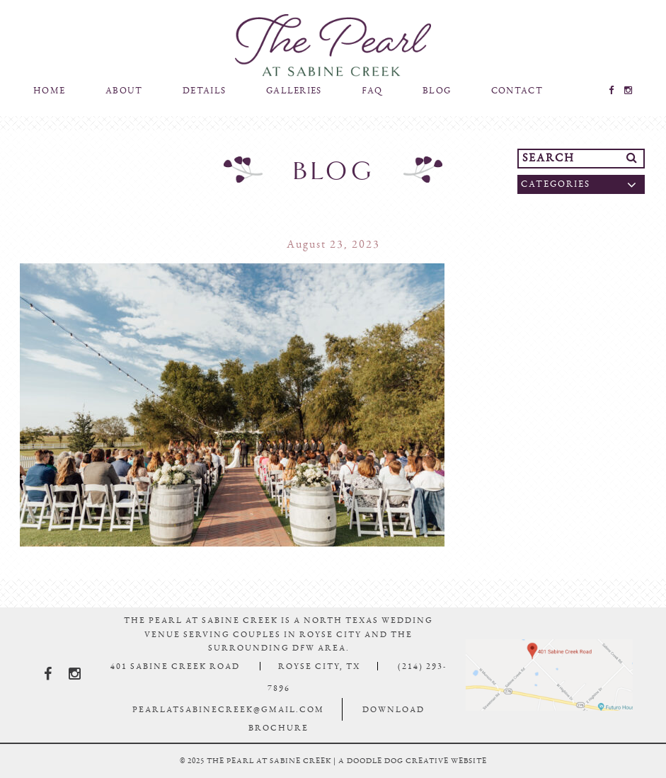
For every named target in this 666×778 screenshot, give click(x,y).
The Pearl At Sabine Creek (333, 45)
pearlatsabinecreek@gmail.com (228, 709)
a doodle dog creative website (412, 761)
